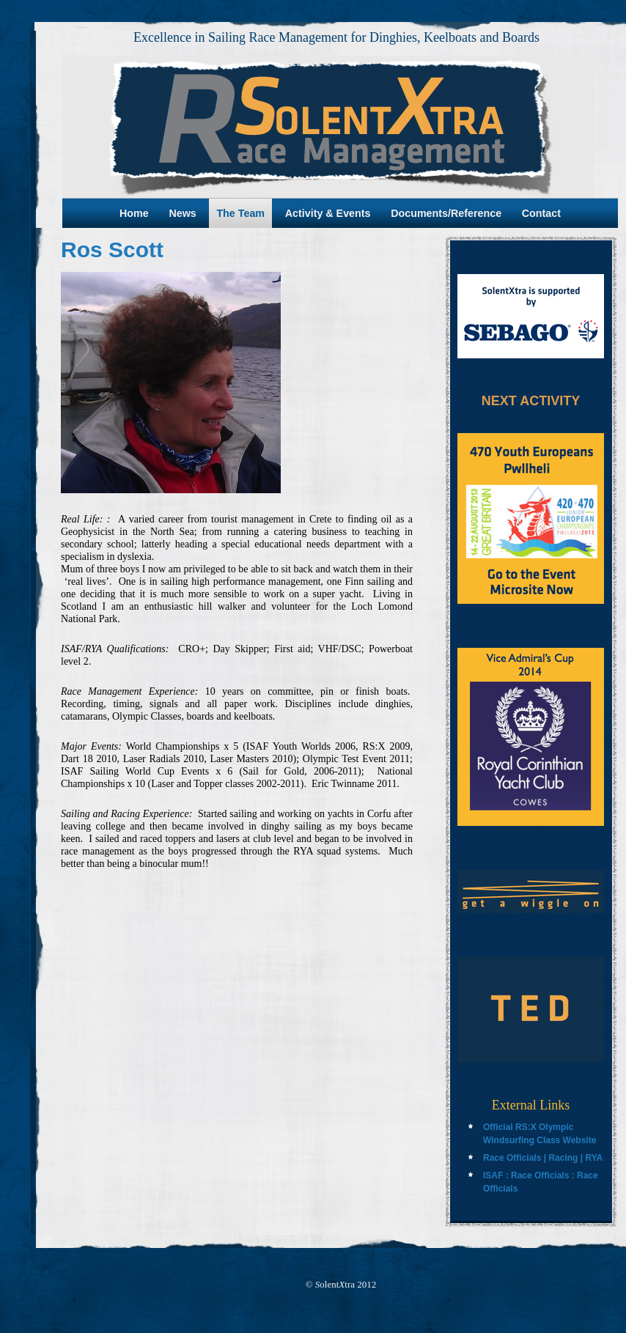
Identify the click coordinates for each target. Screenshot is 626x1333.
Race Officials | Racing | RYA (543, 1158)
